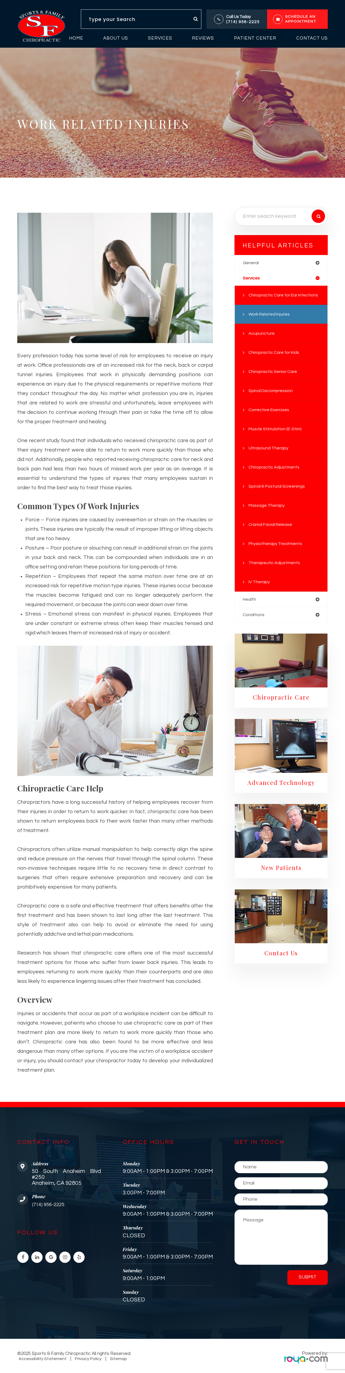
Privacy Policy (87, 1358)
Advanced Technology (281, 792)
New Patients (281, 878)
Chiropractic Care (281, 707)
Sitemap (115, 1358)
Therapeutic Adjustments (276, 571)
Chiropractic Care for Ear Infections (275, 300)
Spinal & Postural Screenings (279, 495)
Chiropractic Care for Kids (276, 361)
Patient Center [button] (255, 38)
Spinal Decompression (272, 399)
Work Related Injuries (271, 323)
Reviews (203, 38)
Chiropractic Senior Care (275, 380)
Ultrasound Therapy (270, 457)
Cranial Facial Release (272, 533)
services (252, 278)
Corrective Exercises (271, 418)
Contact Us (312, 38)
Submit (307, 1277)
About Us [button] (115, 38)
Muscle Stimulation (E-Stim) (277, 437)
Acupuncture (262, 342)
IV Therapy (260, 590)
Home (76, 38)
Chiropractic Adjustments (276, 476)
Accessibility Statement (42, 1358)
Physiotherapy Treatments (277, 552)
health (250, 608)
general (251, 262)
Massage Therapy (268, 514)
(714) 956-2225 (243, 22)
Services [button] (160, 38)
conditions (254, 624)
